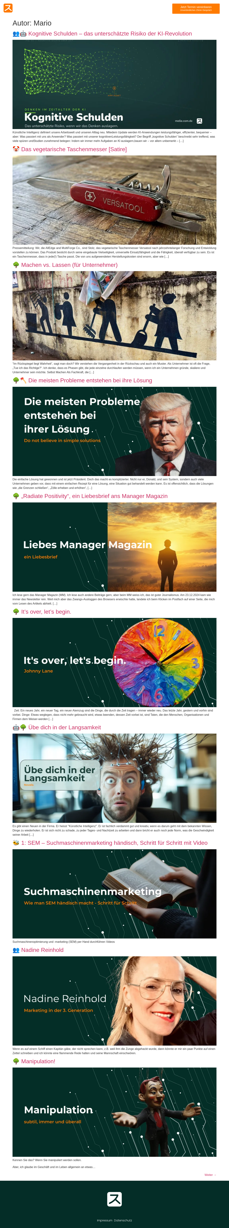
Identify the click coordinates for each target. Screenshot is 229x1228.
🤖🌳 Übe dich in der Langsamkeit (57, 727)
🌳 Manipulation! (34, 1061)
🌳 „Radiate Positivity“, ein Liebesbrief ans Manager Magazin (90, 496)
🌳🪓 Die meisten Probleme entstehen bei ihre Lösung (82, 380)
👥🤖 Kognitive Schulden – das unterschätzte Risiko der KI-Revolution (102, 33)
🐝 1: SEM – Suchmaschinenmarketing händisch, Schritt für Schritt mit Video (110, 843)
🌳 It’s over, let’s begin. (42, 611)
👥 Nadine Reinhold (38, 950)
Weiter (210, 1174)
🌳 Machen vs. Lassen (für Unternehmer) (65, 265)
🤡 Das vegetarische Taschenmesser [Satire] (70, 149)
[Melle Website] (8, 8)
